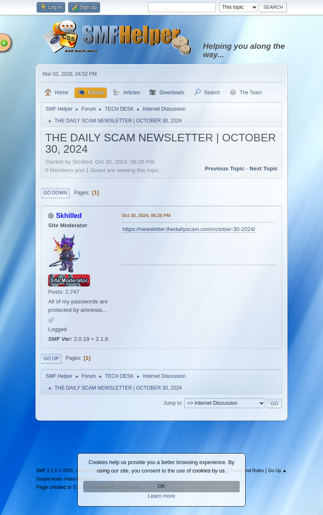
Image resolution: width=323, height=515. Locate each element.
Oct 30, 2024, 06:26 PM (146, 215)
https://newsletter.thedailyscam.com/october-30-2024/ (188, 229)
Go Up (50, 358)
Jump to (173, 403)
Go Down (55, 192)
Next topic (263, 168)
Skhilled (69, 215)
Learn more (161, 496)
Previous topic (225, 168)
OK (161, 486)
